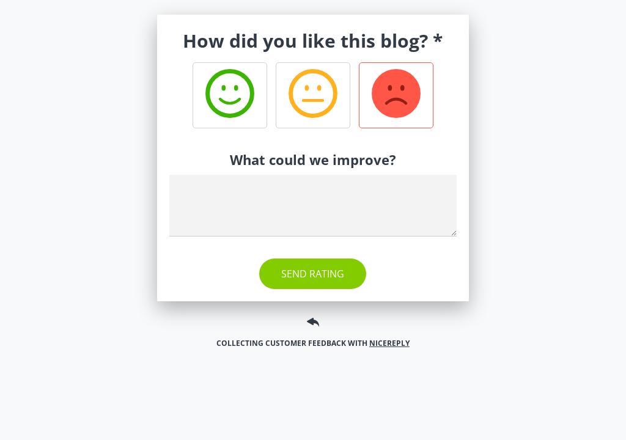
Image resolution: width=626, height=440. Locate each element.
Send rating (312, 273)
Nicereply (389, 343)
